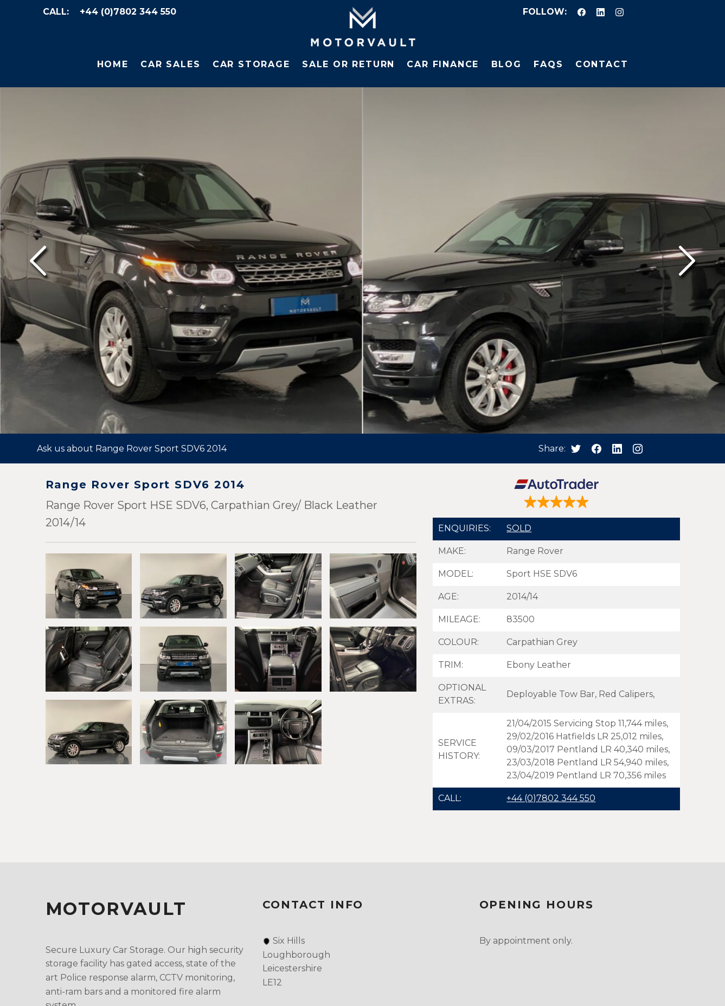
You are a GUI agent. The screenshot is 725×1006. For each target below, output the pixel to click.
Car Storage (251, 64)
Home (113, 64)
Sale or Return (348, 64)
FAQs (548, 64)
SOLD (518, 528)
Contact (601, 64)
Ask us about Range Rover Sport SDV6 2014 (132, 448)
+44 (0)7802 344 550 (128, 12)
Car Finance (443, 64)
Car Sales (170, 64)
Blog (506, 64)
